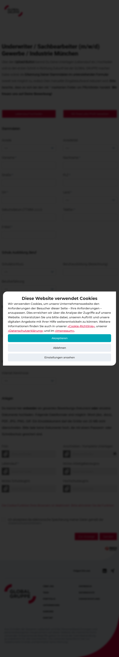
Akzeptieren (60, 338)
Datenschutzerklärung (25, 330)
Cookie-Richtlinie (81, 326)
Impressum (64, 330)
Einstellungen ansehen (59, 357)
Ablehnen (59, 347)
